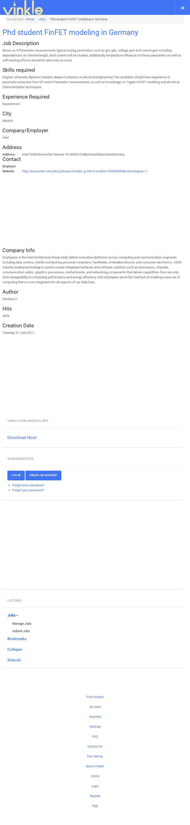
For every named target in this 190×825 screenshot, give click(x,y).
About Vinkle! (95, 766)
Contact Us (95, 746)
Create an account (43, 475)
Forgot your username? (28, 485)
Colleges (14, 649)
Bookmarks (16, 639)
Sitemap (95, 726)
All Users (95, 707)
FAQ (95, 736)
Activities (95, 717)
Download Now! (22, 437)
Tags (95, 806)
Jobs (12, 615)
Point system (95, 697)
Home (95, 776)
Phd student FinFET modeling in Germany (70, 32)
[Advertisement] (74, 208)
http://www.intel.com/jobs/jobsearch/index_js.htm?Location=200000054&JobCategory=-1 (84, 171)
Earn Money (95, 756)
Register (95, 796)
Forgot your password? (28, 490)
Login (95, 786)
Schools (14, 660)
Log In (16, 475)
